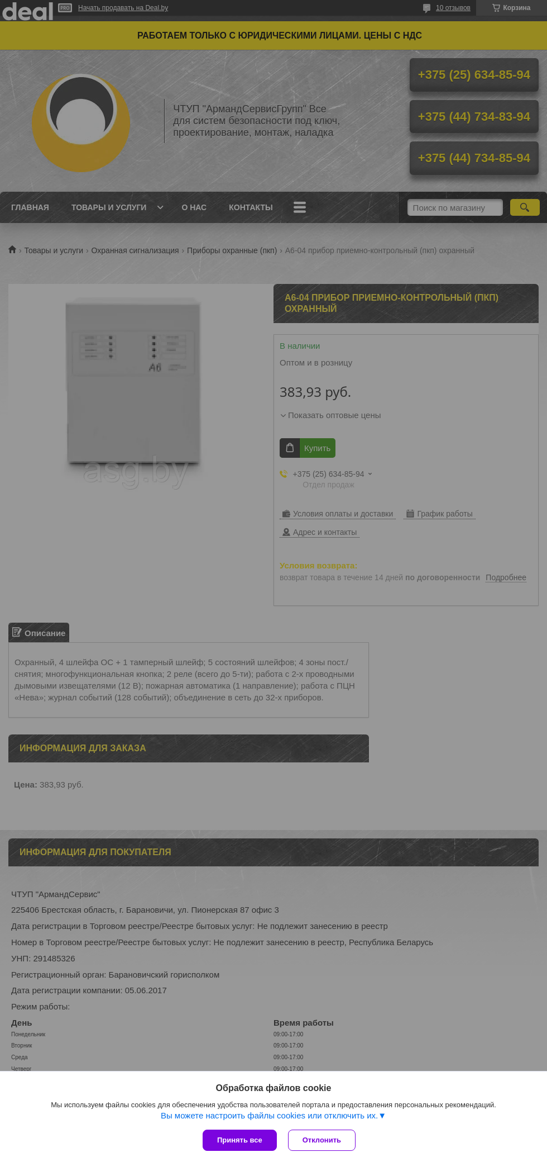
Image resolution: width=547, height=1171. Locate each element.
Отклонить (322, 1140)
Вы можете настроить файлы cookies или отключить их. (269, 1115)
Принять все (239, 1140)
